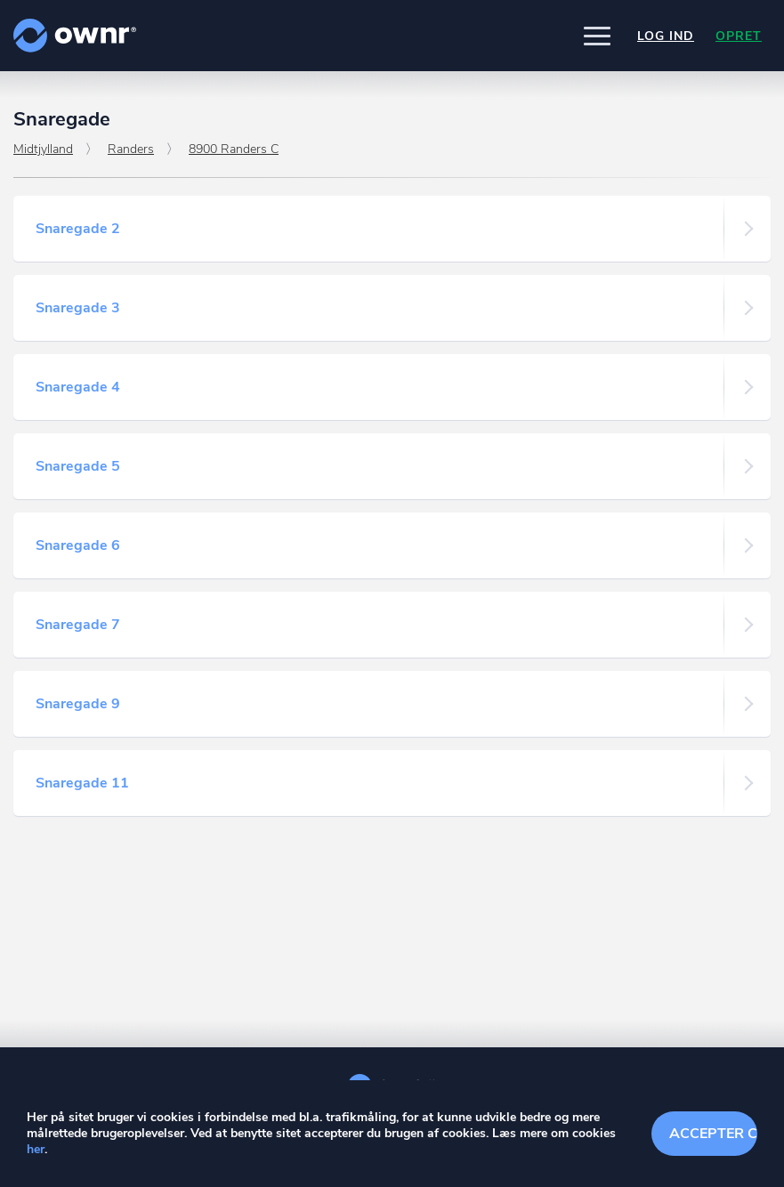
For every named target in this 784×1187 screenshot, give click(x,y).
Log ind (665, 36)
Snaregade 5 (78, 466)
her (35, 1149)
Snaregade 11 (82, 783)
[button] (597, 35)
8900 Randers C (234, 149)
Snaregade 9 (78, 704)
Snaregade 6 (78, 545)
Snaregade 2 (78, 228)
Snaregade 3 (78, 308)
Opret (738, 36)
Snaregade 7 (78, 624)
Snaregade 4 (78, 387)
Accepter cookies (713, 1133)
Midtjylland (43, 149)
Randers (131, 149)
